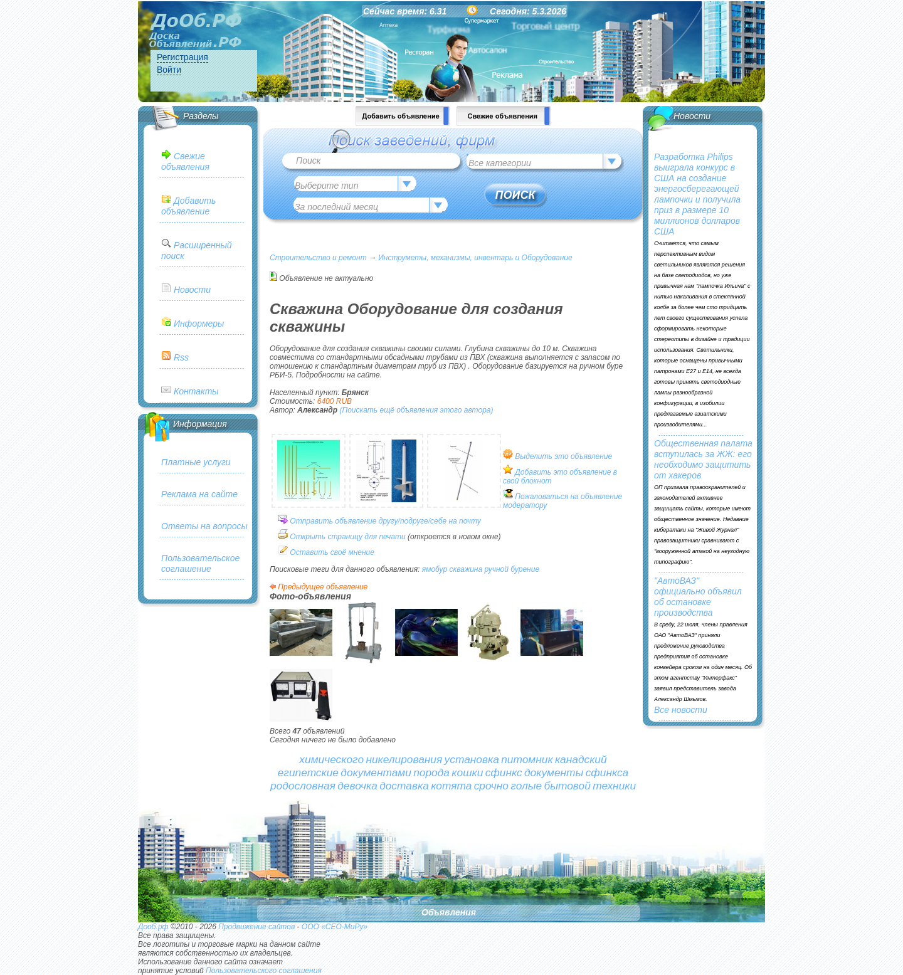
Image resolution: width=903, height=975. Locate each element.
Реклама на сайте (199, 494)
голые (526, 785)
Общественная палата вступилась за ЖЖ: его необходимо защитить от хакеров (703, 459)
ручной (496, 569)
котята (451, 785)
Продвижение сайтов (256, 926)
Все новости (680, 710)
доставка (404, 785)
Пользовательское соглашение (200, 563)
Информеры (199, 324)
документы (553, 772)
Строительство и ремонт (318, 257)
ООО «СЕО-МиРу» (334, 926)
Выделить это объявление (563, 456)
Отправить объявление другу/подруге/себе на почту (385, 521)
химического (331, 759)
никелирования (404, 759)
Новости (192, 290)
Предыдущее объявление (322, 586)
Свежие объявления (185, 161)
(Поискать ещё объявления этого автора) (416, 410)
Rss (181, 357)
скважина (466, 569)
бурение (524, 569)
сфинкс (503, 772)
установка (472, 759)
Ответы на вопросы (204, 526)
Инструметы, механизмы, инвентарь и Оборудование (475, 257)
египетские (308, 772)
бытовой (567, 785)
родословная (302, 785)
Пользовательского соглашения (264, 970)
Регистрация (182, 57)
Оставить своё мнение (332, 552)
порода (431, 772)
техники (614, 785)
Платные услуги (196, 462)
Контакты (196, 391)
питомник (526, 759)
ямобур (434, 569)
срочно (491, 785)
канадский (581, 759)
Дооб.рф (153, 926)
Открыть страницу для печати (347, 536)
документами (376, 772)
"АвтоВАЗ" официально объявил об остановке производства (698, 597)
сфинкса (607, 772)
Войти (169, 70)
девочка (357, 785)
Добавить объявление (188, 206)
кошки (467, 772)
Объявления (448, 912)
